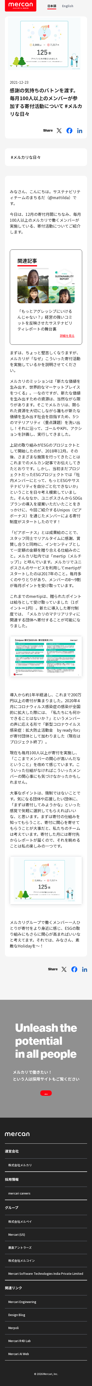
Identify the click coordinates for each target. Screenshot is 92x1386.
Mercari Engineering (22, 1302)
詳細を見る (67, 335)
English (67, 6)
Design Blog (16, 1315)
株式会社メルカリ (20, 1165)
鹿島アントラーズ (20, 1247)
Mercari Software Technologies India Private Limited (45, 1273)
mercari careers (19, 1193)
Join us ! (46, 1093)
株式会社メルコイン (21, 1260)
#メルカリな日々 (26, 157)
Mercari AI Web (18, 1354)
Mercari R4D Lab (19, 1341)
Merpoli (13, 1328)
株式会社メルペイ (20, 1221)
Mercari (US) (16, 1234)
